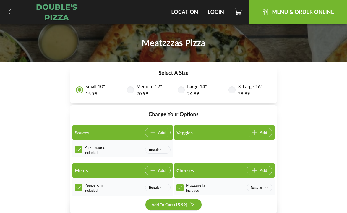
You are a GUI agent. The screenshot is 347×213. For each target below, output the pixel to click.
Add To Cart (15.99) (172, 205)
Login (215, 12)
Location (184, 12)
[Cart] (239, 12)
